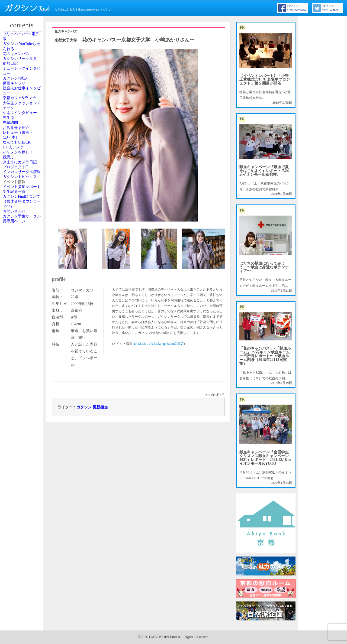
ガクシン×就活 (20, 119)
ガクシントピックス (22, 363)
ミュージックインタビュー (22, 103)
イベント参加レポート (22, 393)
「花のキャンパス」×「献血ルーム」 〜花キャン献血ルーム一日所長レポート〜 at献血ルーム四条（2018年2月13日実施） (265, 356)
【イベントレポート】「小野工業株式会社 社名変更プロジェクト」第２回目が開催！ (264, 79)
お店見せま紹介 (20, 236)
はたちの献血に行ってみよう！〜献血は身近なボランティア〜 (264, 267)
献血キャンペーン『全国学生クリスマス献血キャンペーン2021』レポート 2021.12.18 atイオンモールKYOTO (265, 458)
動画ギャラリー (20, 131)
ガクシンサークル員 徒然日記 (22, 86)
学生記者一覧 (19, 407)
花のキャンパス (20, 72)
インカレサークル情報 (22, 346)
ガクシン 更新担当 (92, 407)
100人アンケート (21, 278)
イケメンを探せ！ (22, 290)
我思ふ (14, 302)
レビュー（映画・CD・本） (22, 250)
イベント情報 (19, 378)
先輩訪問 (16, 224)
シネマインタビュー (22, 197)
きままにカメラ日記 (22, 317)
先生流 (14, 212)
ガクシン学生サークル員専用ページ (22, 456)
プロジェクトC (20, 332)
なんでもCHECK (21, 266)
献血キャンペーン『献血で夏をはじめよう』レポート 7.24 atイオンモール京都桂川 (264, 171)
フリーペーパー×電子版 (23, 40)
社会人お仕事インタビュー (22, 145)
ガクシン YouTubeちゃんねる (22, 57)
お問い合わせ (19, 442)
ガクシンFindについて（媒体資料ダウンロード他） (22, 424)
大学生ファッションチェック (22, 179)
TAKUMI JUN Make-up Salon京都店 (159, 344)
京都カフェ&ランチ (22, 162)
